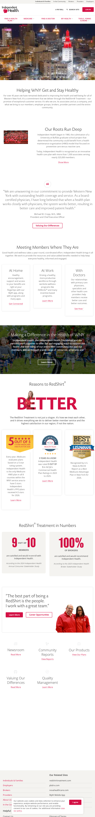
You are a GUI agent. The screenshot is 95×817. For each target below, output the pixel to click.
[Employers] (90, 1)
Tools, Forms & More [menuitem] (84, 19)
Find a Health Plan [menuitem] (10, 19)
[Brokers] (71, 1)
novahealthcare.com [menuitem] (59, 790)
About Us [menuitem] (7, 799)
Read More (16, 654)
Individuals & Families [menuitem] (13, 780)
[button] (47, 225)
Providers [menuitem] (7, 795)
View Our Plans (79, 654)
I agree (75, 802)
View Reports (47, 659)
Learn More (47, 300)
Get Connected (16, 303)
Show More (63, 162)
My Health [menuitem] (66, 18)
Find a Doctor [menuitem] (48, 18)
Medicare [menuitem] (28, 18)
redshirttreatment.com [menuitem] (60, 780)
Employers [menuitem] (8, 785)
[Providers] (80, 1)
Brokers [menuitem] (6, 790)
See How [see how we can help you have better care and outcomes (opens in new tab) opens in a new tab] (78, 308)
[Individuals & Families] (42, 2)
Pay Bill (59, 9)
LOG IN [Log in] (88, 9)
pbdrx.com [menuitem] (54, 785)
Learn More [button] (47, 362)
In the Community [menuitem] (11, 804)
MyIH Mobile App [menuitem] (57, 795)
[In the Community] (59, 1)
